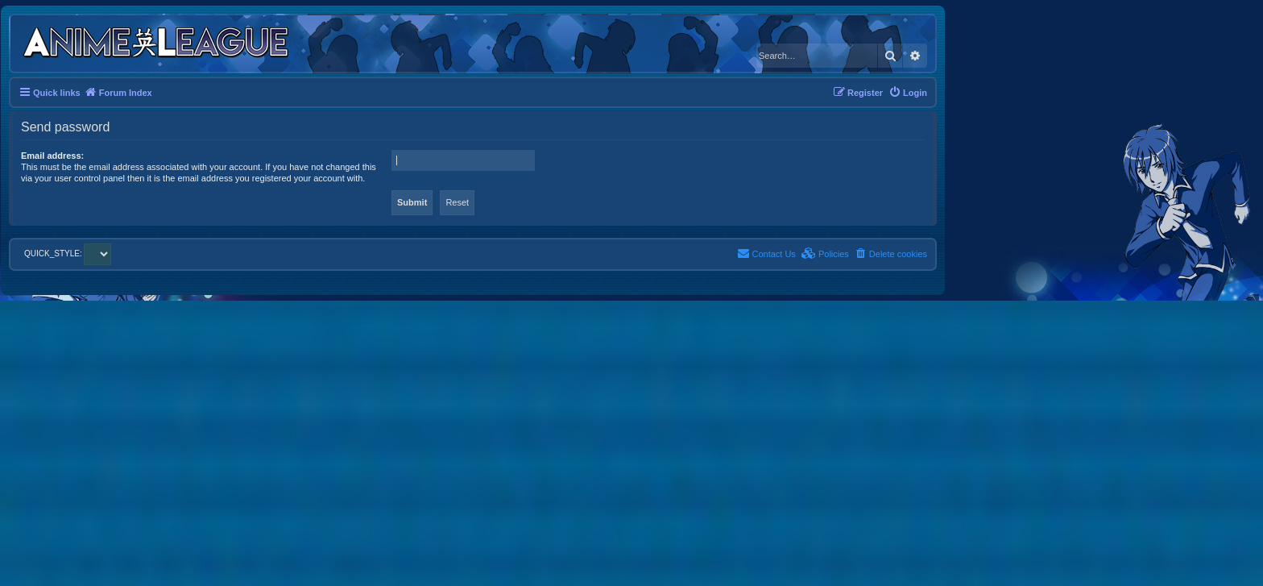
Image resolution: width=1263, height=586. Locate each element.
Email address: (52, 155)
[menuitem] (907, 92)
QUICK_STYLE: (67, 253)
